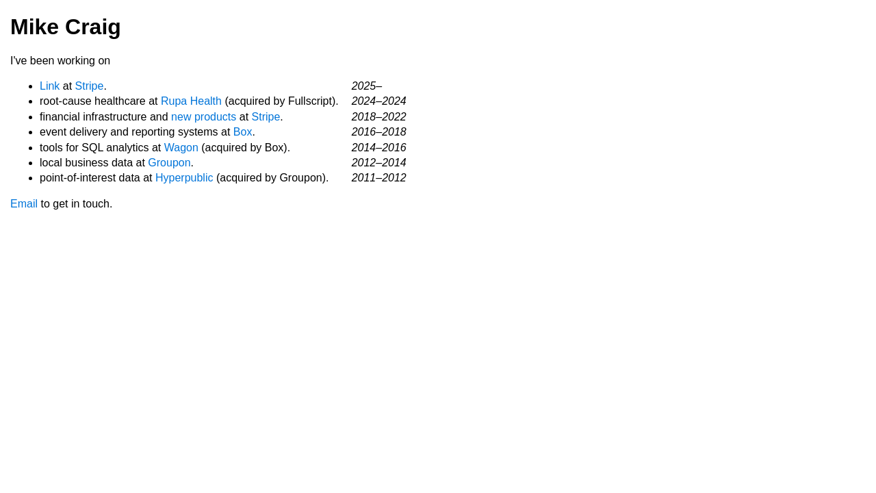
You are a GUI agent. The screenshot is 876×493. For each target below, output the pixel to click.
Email (24, 204)
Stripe (89, 86)
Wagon (181, 147)
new (181, 117)
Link (50, 86)
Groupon (169, 162)
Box (243, 132)
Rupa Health (191, 101)
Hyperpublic (184, 178)
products (215, 117)
